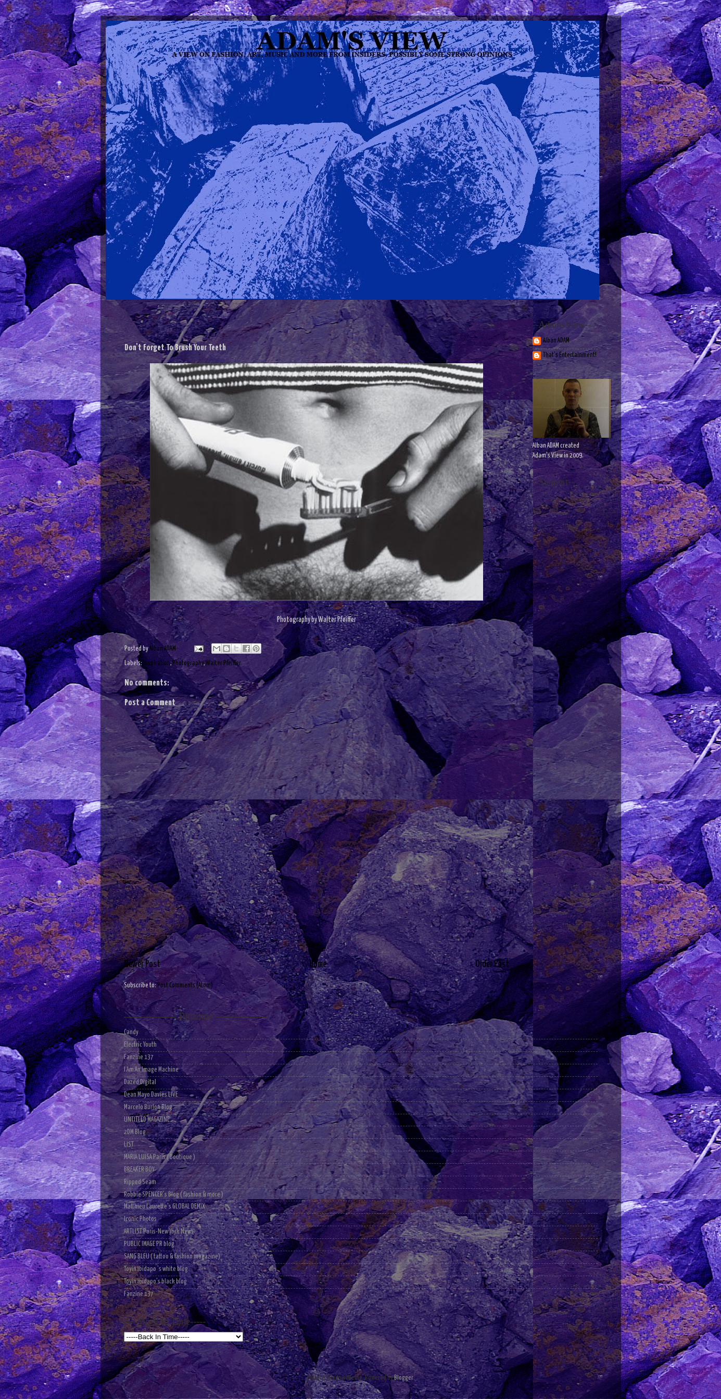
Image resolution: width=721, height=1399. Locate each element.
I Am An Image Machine (151, 1069)
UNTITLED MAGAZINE (147, 1119)
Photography (188, 663)
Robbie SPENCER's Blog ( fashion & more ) (173, 1194)
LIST (129, 1144)
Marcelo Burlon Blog (148, 1107)
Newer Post (142, 964)
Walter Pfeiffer (223, 663)
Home (317, 964)
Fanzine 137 (139, 1057)
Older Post (492, 964)
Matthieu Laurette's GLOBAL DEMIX (164, 1206)
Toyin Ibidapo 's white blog (156, 1269)
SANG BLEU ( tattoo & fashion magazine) (172, 1256)
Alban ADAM (556, 340)
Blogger (403, 1378)
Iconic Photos (140, 1219)
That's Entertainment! (570, 355)
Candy (131, 1032)
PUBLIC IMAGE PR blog (149, 1244)
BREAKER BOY (139, 1169)
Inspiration (156, 663)
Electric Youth (140, 1044)
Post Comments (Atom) (185, 985)
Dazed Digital (140, 1082)
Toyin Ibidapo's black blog (155, 1281)
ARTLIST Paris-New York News (159, 1231)
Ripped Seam (140, 1182)
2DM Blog (135, 1132)
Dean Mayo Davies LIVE (151, 1094)
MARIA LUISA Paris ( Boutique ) (159, 1157)
